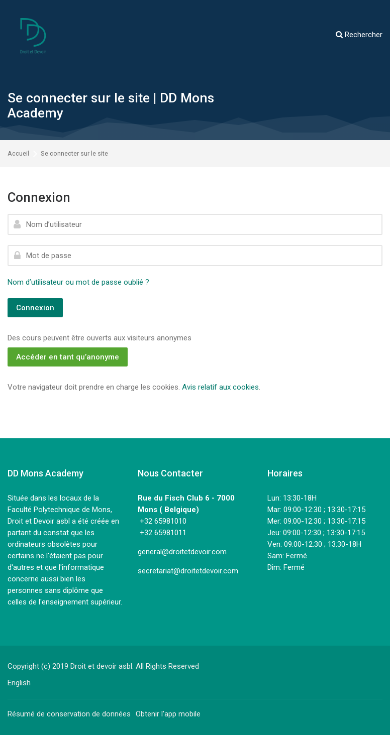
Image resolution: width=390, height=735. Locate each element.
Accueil (18, 154)
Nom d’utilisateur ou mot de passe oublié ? (78, 282)
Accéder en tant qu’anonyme (67, 356)
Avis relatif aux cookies (220, 387)
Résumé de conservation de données (69, 713)
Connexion (35, 307)
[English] (19, 682)
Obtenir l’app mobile (168, 713)
